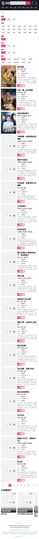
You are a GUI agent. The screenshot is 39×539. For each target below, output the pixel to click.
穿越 (30, 29)
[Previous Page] (6, 485)
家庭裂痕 (25, 162)
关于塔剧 (9, 525)
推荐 (29, 62)
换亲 (19, 69)
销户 (25, 327)
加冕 (22, 301)
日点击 (9, 59)
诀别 (25, 394)
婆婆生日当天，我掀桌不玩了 (26, 439)
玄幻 (19, 187)
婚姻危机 (30, 443)
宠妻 (22, 69)
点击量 (30, 59)
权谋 (11, 7)
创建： (19, 73)
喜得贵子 (20, 115)
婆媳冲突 (20, 443)
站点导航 (26, 530)
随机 (3, 62)
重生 (31, 7)
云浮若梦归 (21, 206)
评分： (19, 71)
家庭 (25, 92)
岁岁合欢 (20, 415)
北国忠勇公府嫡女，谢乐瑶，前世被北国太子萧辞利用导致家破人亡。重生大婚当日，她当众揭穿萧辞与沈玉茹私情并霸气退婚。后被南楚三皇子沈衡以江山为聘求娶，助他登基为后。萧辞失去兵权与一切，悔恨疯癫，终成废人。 (27, 267)
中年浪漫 (25, 231)
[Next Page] (32, 485)
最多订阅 (16, 59)
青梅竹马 (26, 257)
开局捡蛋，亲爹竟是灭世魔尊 (26, 184)
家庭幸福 (25, 115)
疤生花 (19, 461)
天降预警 (30, 141)
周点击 (23, 62)
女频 (14, 19)
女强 (25, 371)
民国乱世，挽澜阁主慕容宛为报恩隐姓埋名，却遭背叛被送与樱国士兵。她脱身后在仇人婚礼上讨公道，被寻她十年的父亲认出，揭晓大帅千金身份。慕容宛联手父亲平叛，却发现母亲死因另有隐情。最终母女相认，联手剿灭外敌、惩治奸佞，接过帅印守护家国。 (27, 312)
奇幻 (25, 29)
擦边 (23, 7)
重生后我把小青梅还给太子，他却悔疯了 (26, 253)
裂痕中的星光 (22, 160)
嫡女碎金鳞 (21, 345)
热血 (15, 7)
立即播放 (21, 85)
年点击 (23, 59)
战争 (7, 7)
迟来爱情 (20, 231)
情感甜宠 (30, 231)
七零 (22, 327)
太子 (22, 257)
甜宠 (19, 7)
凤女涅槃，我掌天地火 (26, 369)
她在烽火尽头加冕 (24, 299)
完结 (9, 52)
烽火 (19, 301)
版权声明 (24, 525)
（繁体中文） (19, 523)
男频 (9, 19)
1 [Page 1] (10, 485)
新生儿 (29, 115)
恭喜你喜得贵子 (23, 113)
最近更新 (16, 62)
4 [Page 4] (21, 485)
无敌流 (24, 278)
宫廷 (3, 32)
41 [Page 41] (28, 485)
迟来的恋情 (21, 229)
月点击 (9, 62)
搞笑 (36, 7)
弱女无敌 (20, 276)
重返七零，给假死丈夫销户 (26, 323)
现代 (14, 46)
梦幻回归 (20, 208)
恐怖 (19, 32)
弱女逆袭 (20, 278)
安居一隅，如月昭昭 (25, 90)
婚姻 (35, 29)
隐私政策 (19, 525)
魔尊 (22, 187)
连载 (14, 52)
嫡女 (19, 348)
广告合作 (29, 525)
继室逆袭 (20, 141)
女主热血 (29, 278)
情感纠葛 (20, 162)
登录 (32, 3)
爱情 (19, 29)
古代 (9, 46)
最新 (3, 59)
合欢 (22, 417)
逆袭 (25, 32)
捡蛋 (25, 187)
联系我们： (19, 536)
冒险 (30, 32)
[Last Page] (36, 485)
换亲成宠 (20, 67)
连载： (19, 75)
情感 (14, 29)
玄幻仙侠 (25, 208)
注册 (36, 3)
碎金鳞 (22, 348)
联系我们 (14, 525)
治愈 (22, 92)
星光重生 (30, 162)
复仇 (14, 32)
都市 (9, 32)
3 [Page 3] (17, 485)
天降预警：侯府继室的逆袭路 (26, 137)
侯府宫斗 (25, 141)
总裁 (35, 32)
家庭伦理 (25, 443)
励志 (27, 7)
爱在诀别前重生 (23, 392)
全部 (2, 7)
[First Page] (2, 485)
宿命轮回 (30, 208)
